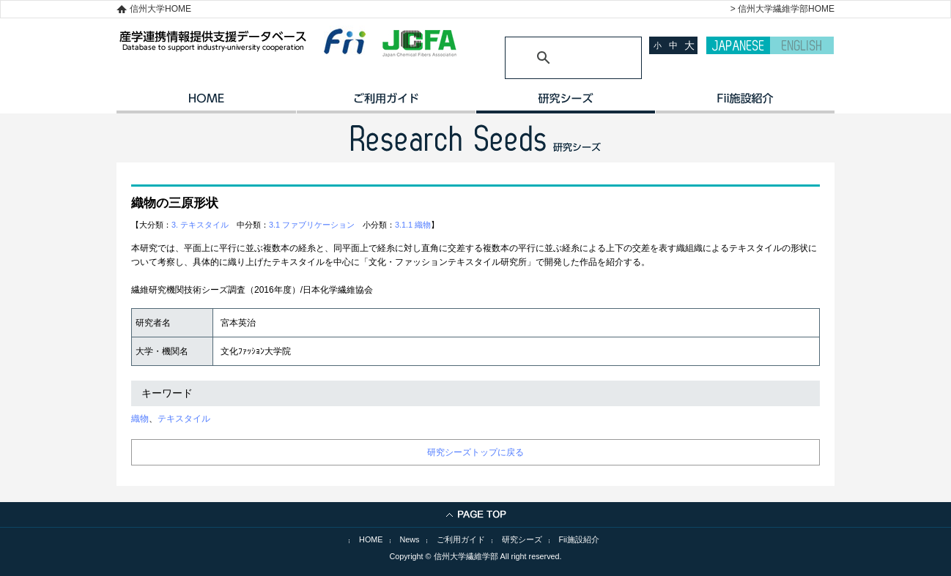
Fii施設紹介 (579, 539)
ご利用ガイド (386, 103)
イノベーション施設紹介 (745, 103)
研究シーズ (565, 103)
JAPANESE (738, 45)
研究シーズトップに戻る (475, 452)
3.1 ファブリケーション (312, 224)
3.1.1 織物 (413, 224)
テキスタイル (184, 419)
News (410, 539)
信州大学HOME (160, 9)
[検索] (555, 58)
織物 (140, 419)
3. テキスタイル (200, 224)
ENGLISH (802, 45)
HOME (206, 103)
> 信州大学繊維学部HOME (782, 9)
